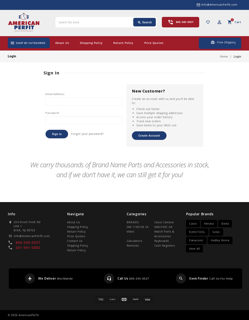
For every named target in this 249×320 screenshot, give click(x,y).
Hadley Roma (220, 240)
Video (130, 231)
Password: (52, 113)
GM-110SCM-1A (138, 227)
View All (194, 248)
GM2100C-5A (163, 227)
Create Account (149, 135)
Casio (193, 223)
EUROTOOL (197, 232)
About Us (62, 43)
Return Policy (123, 43)
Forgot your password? (87, 134)
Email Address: (55, 94)
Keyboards (161, 241)
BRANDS (133, 222)
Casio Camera (164, 222)
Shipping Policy (91, 43)
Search (145, 22)
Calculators (134, 241)
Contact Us (75, 241)
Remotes (133, 245)
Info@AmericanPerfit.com (219, 4)
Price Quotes (153, 43)
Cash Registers (164, 245)
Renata (209, 223)
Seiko (216, 232)
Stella (225, 223)
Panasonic (196, 240)
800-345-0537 (184, 22)
